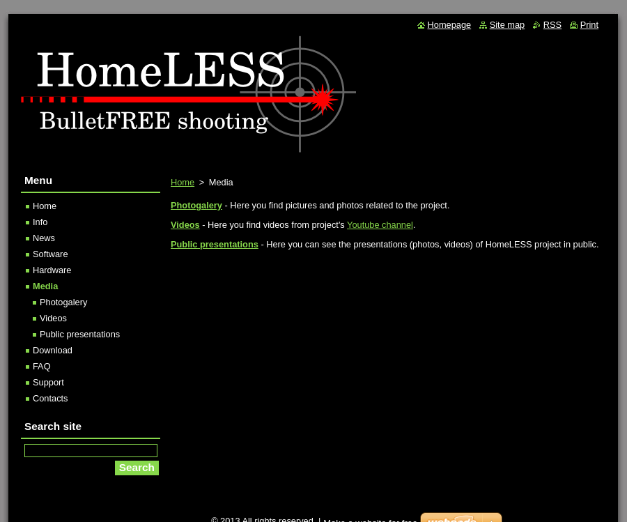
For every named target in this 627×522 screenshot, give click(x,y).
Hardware (52, 270)
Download (52, 350)
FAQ (42, 366)
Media (45, 286)
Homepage (450, 25)
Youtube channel (380, 225)
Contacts (50, 398)
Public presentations (214, 244)
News (44, 238)
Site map (507, 25)
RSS (552, 25)
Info (40, 222)
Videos (53, 318)
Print (589, 25)
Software (50, 254)
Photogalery (63, 302)
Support (48, 382)
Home (182, 182)
